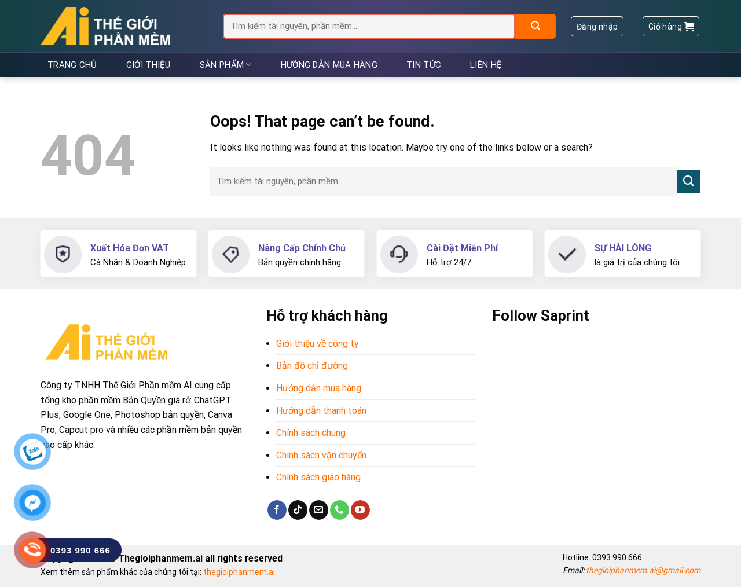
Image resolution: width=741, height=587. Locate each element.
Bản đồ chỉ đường (312, 365)
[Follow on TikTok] (297, 510)
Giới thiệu (148, 65)
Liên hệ (486, 65)
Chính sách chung (311, 432)
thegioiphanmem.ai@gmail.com (643, 570)
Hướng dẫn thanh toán (321, 410)
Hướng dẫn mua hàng (329, 65)
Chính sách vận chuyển (321, 455)
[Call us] (339, 510)
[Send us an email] (318, 510)
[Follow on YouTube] (360, 510)
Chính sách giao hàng (318, 477)
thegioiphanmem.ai (239, 572)
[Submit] (535, 26)
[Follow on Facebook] (277, 510)
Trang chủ (72, 65)
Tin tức (423, 65)
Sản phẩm (226, 64)
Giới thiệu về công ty (317, 343)
